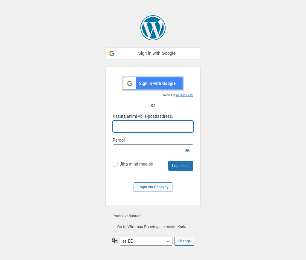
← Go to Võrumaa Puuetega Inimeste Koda (149, 226)
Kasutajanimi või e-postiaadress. (143, 116)
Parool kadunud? (126, 216)
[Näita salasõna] (187, 150)
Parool (119, 140)
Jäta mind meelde (136, 164)
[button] (153, 53)
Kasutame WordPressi (153, 27)
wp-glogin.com (184, 95)
